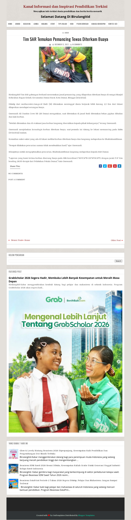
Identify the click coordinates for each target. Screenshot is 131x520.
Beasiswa (27, 23)
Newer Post (16, 240)
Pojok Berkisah (82, 23)
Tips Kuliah (62, 23)
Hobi (72, 23)
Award (17, 23)
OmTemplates (59, 515)
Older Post (116, 240)
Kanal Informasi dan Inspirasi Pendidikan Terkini (65, 6)
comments (77, 44)
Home (10, 23)
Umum (67, 33)
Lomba (36, 23)
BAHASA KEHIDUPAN (98, 23)
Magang (44, 23)
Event (53, 23)
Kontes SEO (112, 23)
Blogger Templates (86, 515)
